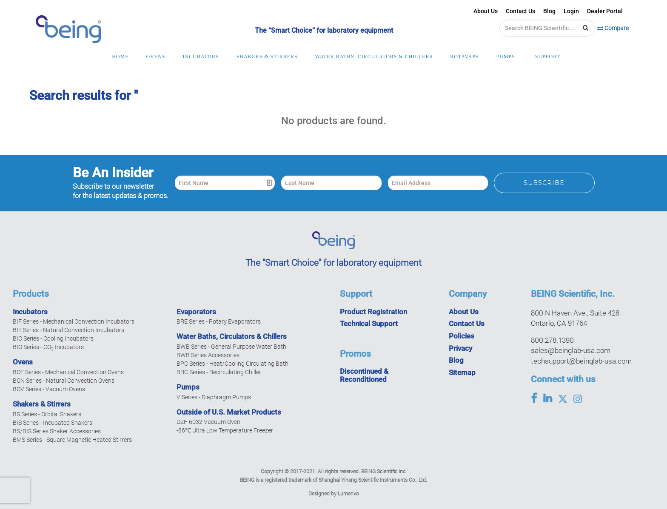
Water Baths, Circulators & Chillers (232, 336)
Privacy (460, 348)
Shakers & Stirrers (42, 404)
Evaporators (196, 311)
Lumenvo (348, 493)
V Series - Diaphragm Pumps (214, 397)
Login (571, 11)
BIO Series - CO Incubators (48, 347)
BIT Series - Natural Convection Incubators (68, 330)
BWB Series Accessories (208, 355)
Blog (549, 11)
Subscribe (544, 183)
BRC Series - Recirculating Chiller (219, 372)
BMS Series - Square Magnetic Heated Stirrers (72, 439)
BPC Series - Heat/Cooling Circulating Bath (232, 363)
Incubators (30, 311)
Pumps (188, 387)
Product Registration (373, 311)
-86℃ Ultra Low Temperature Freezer (225, 430)
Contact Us (520, 11)
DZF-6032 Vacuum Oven (208, 422)
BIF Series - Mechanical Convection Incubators (73, 321)
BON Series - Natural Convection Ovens (63, 380)
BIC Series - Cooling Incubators (53, 338)
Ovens (23, 362)
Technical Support (369, 323)
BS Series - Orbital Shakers (47, 414)
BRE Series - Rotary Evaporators (219, 321)
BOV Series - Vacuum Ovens (49, 389)
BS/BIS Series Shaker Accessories (57, 431)
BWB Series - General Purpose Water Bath (231, 346)
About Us (485, 11)
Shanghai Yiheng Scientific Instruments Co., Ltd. (373, 479)
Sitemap (462, 372)
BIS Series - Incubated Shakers (52, 422)
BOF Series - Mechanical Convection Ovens (68, 372)
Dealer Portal (605, 11)
